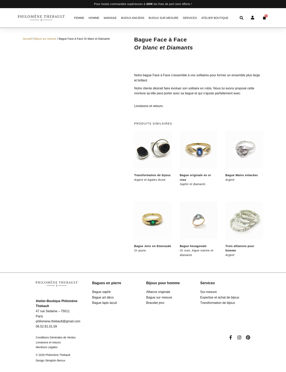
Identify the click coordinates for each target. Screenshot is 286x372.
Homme (94, 17)
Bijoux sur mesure (164, 17)
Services (190, 17)
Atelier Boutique (214, 17)
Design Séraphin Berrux (50, 360)
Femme (79, 17)
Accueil (27, 38)
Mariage (110, 17)
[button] (241, 17)
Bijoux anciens (132, 17)
